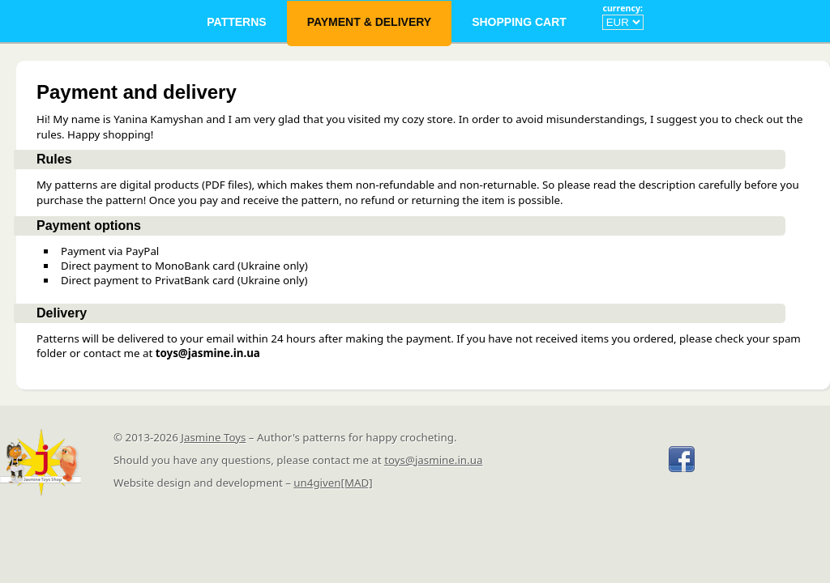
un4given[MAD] (332, 482)
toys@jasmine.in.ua (433, 460)
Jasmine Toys (213, 437)
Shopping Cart (521, 21)
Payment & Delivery (369, 21)
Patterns (236, 21)
